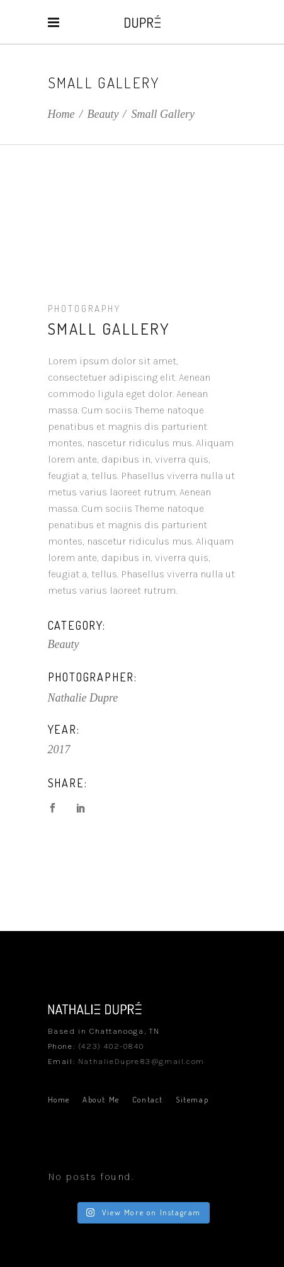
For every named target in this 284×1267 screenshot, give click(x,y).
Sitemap (192, 1099)
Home (61, 114)
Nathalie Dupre (83, 697)
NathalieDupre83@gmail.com (141, 1061)
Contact (147, 1099)
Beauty (103, 114)
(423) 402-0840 (111, 1046)
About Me (101, 1099)
